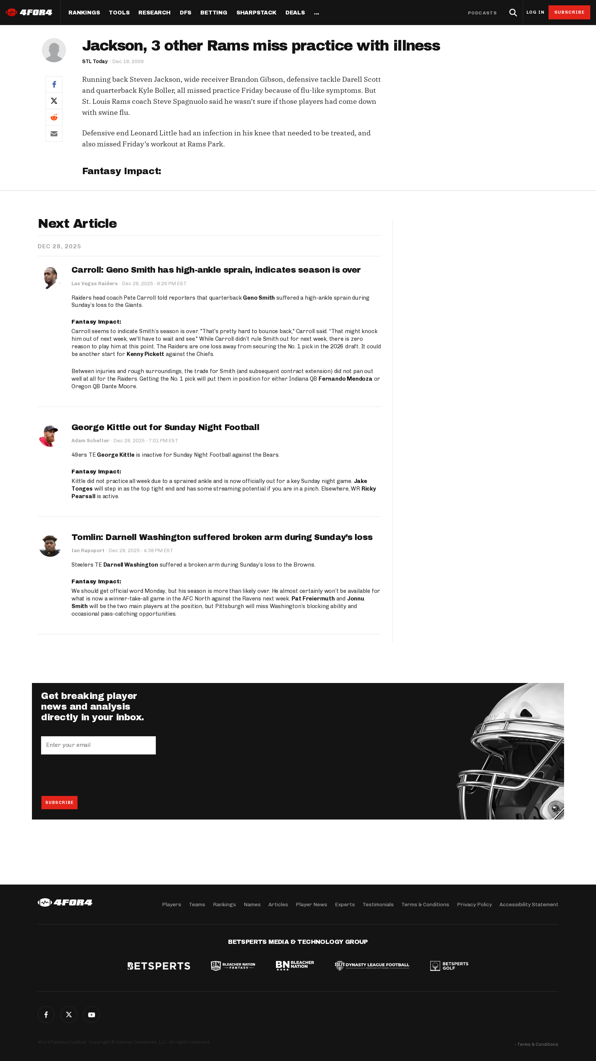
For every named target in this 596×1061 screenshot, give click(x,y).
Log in (535, 12)
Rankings (84, 13)
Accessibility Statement (528, 904)
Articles (278, 904)
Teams (197, 904)
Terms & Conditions (425, 904)
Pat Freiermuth (313, 599)
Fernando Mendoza (345, 378)
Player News (311, 904)
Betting (213, 13)
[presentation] (99, 775)
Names (252, 904)
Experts (345, 904)
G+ (91, 1014)
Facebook (46, 1014)
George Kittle (115, 455)
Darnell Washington (130, 565)
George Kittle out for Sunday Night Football (165, 427)
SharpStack (256, 13)
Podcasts (482, 13)
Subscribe (569, 12)
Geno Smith (259, 297)
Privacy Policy (474, 904)
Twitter (68, 1014)
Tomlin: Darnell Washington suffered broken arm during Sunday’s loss (221, 537)
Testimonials (378, 904)
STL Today (95, 61)
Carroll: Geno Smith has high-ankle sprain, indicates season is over (215, 270)
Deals (295, 13)
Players (171, 904)
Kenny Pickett (145, 354)
